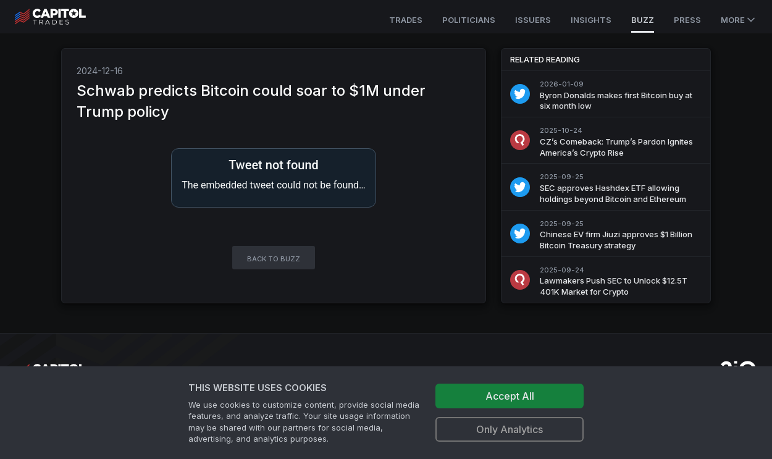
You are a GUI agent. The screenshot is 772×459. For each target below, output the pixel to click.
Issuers (533, 20)
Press (687, 20)
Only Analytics (509, 429)
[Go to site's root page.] (64, 17)
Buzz (642, 20)
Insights (591, 20)
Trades (405, 20)
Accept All (509, 396)
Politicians (468, 20)
